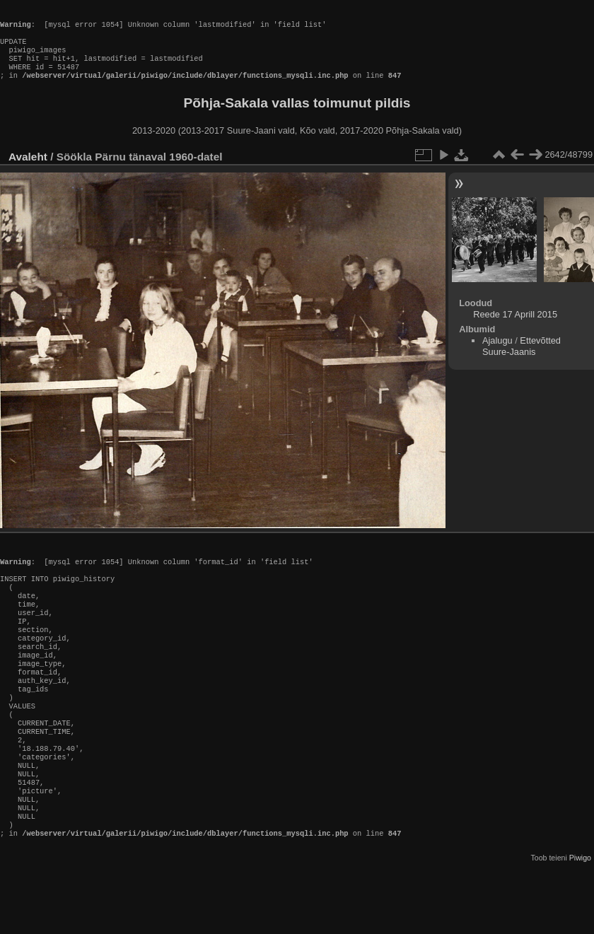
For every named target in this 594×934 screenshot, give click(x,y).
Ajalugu (497, 354)
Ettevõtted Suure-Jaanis (521, 360)
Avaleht (27, 171)
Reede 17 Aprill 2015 (515, 328)
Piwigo (580, 922)
